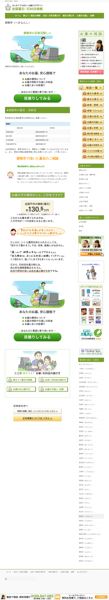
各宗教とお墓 (83, 179)
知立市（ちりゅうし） (86, 512)
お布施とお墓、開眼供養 (87, 174)
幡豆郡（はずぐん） (85, 436)
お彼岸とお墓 (83, 197)
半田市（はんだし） (85, 391)
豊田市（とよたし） (85, 552)
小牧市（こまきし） (85, 413)
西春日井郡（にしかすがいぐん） (90, 534)
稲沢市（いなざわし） (86, 521)
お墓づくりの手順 (85, 188)
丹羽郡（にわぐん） (85, 373)
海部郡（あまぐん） (85, 480)
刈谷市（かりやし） (85, 378)
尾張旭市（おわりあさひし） (88, 418)
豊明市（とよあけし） (86, 543)
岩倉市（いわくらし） (86, 427)
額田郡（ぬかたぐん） (86, 556)
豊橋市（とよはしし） (86, 547)
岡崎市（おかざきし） (86, 422)
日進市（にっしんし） (86, 458)
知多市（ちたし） (85, 503)
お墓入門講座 (83, 201)
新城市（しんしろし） (86, 453)
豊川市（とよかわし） (86, 538)
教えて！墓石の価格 (21, 572)
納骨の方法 (82, 170)
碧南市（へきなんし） (86, 516)
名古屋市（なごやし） (86, 395)
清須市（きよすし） (85, 485)
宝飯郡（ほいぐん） (85, 409)
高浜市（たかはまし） (86, 561)
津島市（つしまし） (85, 476)
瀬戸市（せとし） (85, 489)
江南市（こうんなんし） (87, 471)
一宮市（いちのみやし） (87, 369)
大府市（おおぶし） (85, 400)
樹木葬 (81, 226)
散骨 (80, 231)
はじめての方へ (82, 572)
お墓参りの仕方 (84, 192)
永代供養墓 (82, 222)
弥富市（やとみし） (85, 440)
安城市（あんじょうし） (87, 404)
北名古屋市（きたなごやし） (88, 382)
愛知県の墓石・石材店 (89, 360)
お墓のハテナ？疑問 (85, 210)
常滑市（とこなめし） (86, 431)
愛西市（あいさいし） (86, 449)
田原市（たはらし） (85, 498)
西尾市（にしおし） (85, 529)
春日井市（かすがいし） (87, 462)
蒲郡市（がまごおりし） (87, 525)
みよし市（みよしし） (86, 364)
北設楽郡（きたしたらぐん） (88, 386)
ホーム (9, 572)
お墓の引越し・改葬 (85, 206)
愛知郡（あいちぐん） (86, 445)
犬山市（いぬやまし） (86, 494)
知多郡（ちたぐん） (85, 507)
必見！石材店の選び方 (38, 572)
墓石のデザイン (84, 183)
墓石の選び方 (53, 572)
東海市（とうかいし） (86, 467)
